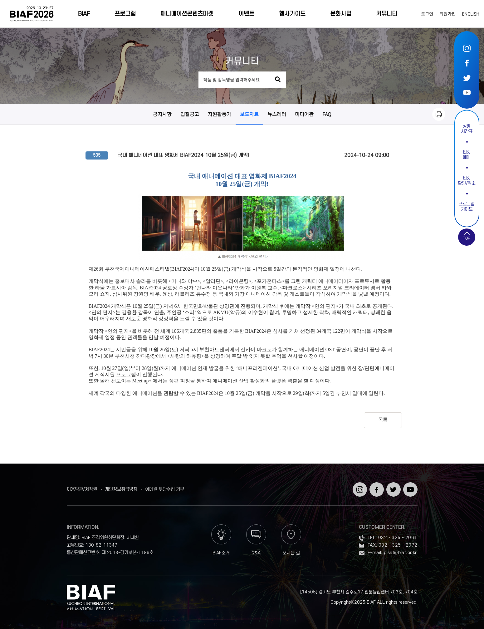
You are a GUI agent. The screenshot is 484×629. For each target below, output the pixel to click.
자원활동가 (219, 114)
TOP (466, 238)
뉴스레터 (276, 114)
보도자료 (249, 114)
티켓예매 (467, 155)
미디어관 (304, 114)
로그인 (427, 14)
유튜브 (466, 92)
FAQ (326, 114)
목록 (383, 420)
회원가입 (447, 14)
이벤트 (246, 14)
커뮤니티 (386, 14)
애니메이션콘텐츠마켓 (186, 14)
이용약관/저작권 (82, 489)
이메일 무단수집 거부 (164, 489)
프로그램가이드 (467, 206)
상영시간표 (467, 129)
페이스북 (466, 63)
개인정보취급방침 (121, 489)
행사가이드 (292, 14)
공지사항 (162, 114)
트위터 (466, 78)
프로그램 (125, 14)
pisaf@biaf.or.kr (400, 552)
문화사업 (340, 14)
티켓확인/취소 (466, 180)
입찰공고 (189, 114)
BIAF (84, 14)
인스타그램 (466, 48)
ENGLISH (470, 14)
